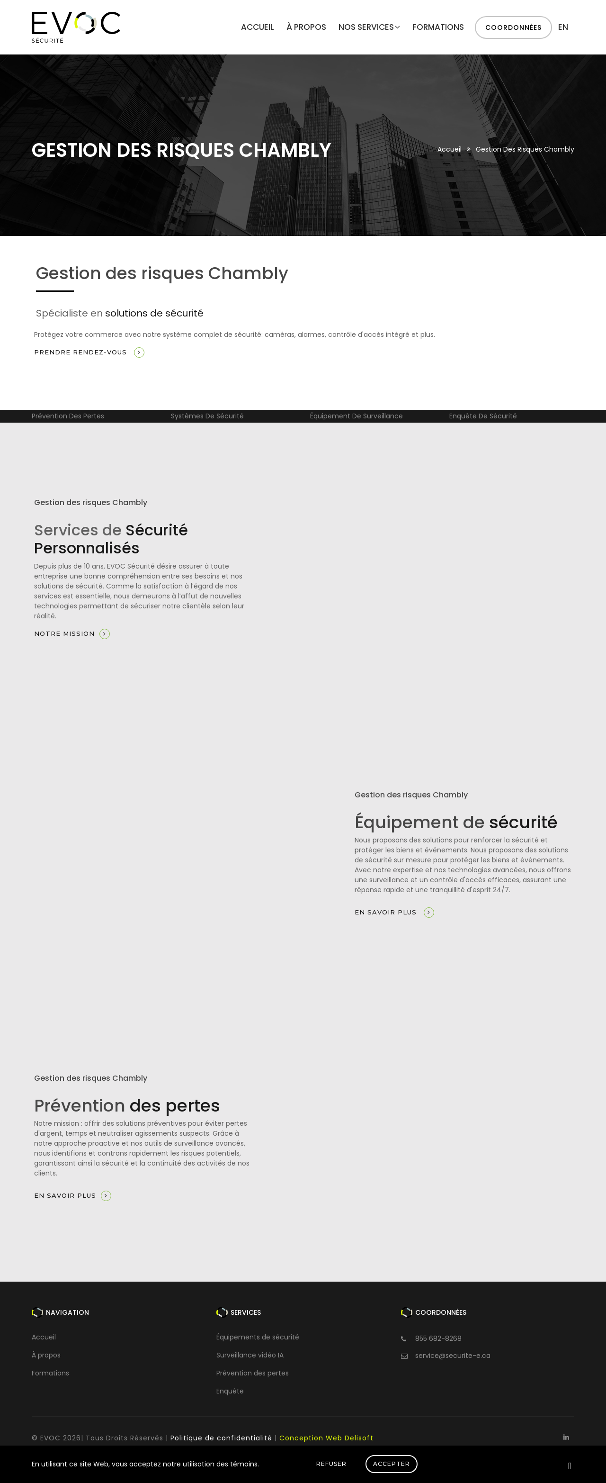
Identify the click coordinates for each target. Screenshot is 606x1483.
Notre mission (72, 634)
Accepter (391, 1463)
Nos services (369, 27)
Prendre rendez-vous (89, 352)
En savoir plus (394, 912)
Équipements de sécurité (257, 1337)
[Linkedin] (566, 1437)
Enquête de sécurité (483, 416)
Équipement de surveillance (356, 416)
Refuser (331, 1463)
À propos (306, 27)
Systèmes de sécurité (207, 416)
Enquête (230, 1391)
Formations (438, 27)
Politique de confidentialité (221, 1438)
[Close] (569, 1466)
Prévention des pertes (68, 416)
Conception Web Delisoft (326, 1438)
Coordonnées (513, 27)
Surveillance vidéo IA (250, 1355)
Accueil (257, 27)
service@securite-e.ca (452, 1355)
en (563, 27)
